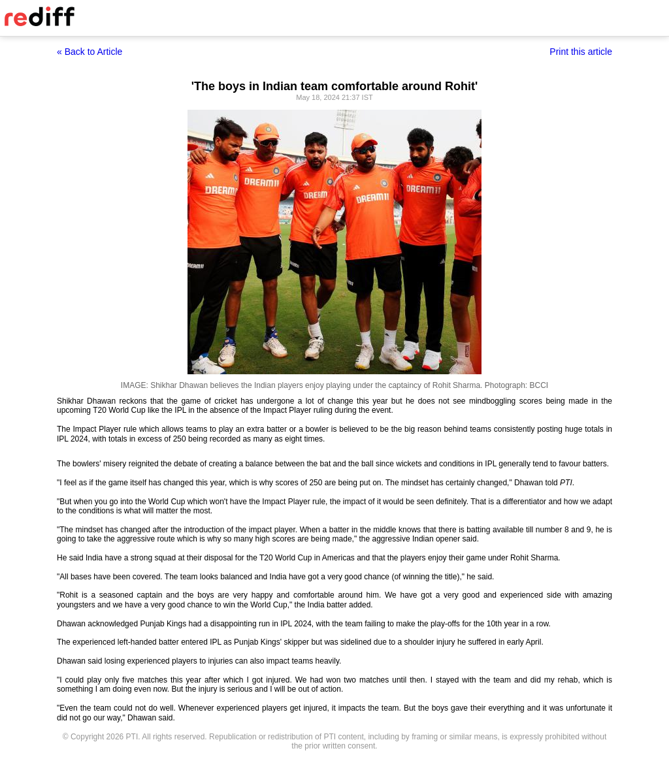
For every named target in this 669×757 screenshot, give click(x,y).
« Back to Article (89, 51)
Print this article (580, 51)
